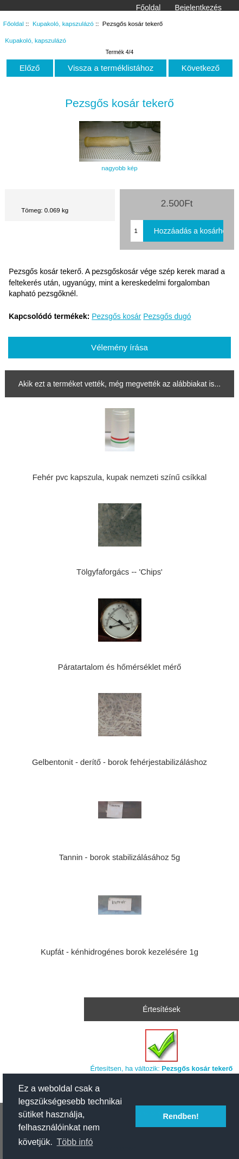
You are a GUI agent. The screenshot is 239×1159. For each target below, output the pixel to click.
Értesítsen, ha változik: (161, 1050)
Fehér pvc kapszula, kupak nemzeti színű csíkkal (119, 477)
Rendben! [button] (181, 1116)
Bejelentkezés (198, 7)
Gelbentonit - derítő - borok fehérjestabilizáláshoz (119, 762)
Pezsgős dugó (167, 316)
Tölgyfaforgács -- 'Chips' (119, 572)
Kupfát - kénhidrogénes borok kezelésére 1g (119, 952)
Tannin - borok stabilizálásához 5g (119, 857)
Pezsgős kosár (116, 316)
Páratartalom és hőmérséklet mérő (119, 667)
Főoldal (148, 7)
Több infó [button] (75, 1142)
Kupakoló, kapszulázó (63, 23)
